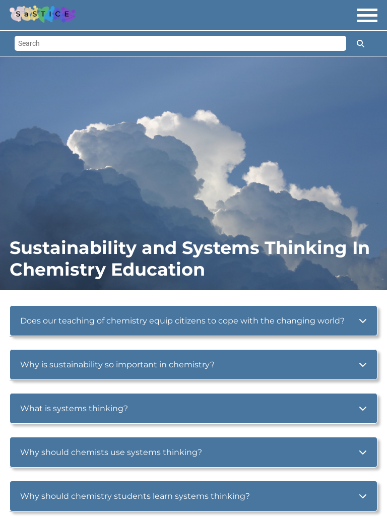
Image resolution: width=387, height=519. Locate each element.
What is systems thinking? (74, 408)
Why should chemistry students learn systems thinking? (135, 496)
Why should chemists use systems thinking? (111, 452)
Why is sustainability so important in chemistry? (117, 364)
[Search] (180, 43)
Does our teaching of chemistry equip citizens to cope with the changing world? (182, 321)
